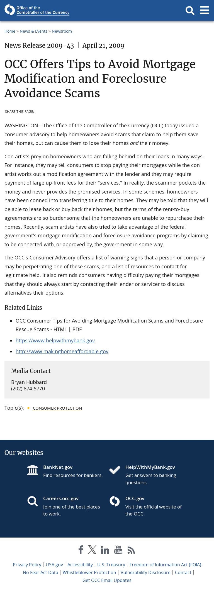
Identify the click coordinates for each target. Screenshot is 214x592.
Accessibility (80, 565)
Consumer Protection (57, 408)
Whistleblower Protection (89, 572)
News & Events (33, 31)
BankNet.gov (57, 467)
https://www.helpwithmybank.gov (55, 340)
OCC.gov (134, 498)
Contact (183, 572)
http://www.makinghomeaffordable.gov (62, 351)
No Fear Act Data (40, 572)
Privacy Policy (27, 565)
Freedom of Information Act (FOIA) (165, 565)
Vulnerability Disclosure (146, 572)
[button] (190, 10)
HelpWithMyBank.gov (150, 467)
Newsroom (62, 31)
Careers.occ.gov (61, 498)
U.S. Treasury (111, 565)
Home (9, 31)
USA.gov (54, 565)
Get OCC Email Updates (107, 580)
